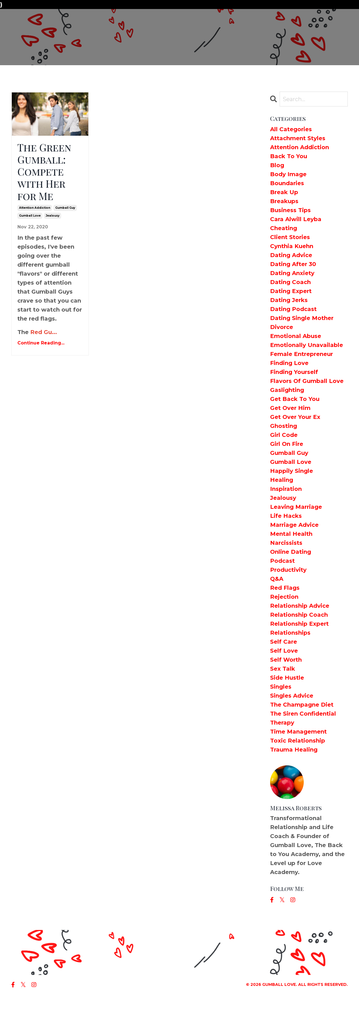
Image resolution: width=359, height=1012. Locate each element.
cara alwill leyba (295, 219)
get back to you (294, 399)
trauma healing (293, 749)
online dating (290, 551)
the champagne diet (301, 704)
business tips (290, 210)
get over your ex (295, 417)
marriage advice (294, 524)
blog (277, 165)
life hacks (286, 515)
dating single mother (301, 318)
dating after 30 (293, 264)
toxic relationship (297, 740)
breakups (284, 201)
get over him (290, 408)
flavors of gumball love (307, 381)
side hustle (287, 677)
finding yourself (294, 372)
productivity (288, 569)
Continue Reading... (41, 343)
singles (280, 686)
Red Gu (41, 332)
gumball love (30, 215)
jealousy (52, 215)
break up (284, 192)
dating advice (291, 255)
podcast (282, 560)
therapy (282, 722)
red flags (285, 587)
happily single (291, 471)
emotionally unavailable (306, 345)
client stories (290, 237)
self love (284, 650)
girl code (284, 435)
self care (283, 641)
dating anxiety (292, 273)
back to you (288, 156)
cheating (283, 228)
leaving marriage (296, 506)
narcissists (286, 542)
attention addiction (34, 208)
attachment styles (297, 138)
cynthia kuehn (291, 246)
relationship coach (299, 614)
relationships (290, 632)
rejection (284, 596)
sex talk (282, 668)
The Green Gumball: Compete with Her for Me (44, 171)
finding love (289, 363)
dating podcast (293, 309)
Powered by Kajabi (328, 997)
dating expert (291, 291)
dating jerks (289, 300)
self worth (286, 659)
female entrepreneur (301, 354)
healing (281, 479)
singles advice (291, 695)
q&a (276, 578)
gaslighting (287, 390)
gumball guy (65, 208)
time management (298, 731)
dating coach (290, 282)
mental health (291, 533)
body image (288, 174)
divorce (281, 327)
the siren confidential (303, 713)
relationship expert (299, 623)
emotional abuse (295, 336)
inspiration (286, 488)
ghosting (283, 426)
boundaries (287, 183)
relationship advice (299, 605)
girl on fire (286, 444)
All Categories (291, 129)
